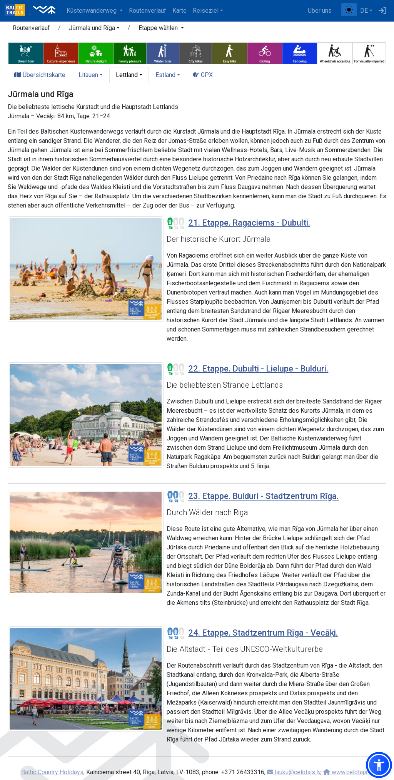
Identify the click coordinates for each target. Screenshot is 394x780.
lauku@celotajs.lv (294, 772)
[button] (94, 29)
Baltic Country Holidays (52, 772)
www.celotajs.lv (348, 772)
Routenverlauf (147, 10)
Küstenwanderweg (92, 10)
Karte (179, 10)
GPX (203, 75)
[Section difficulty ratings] (176, 223)
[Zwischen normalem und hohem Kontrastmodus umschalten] (349, 9)
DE (364, 10)
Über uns (320, 10)
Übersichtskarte (39, 75)
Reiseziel (206, 10)
